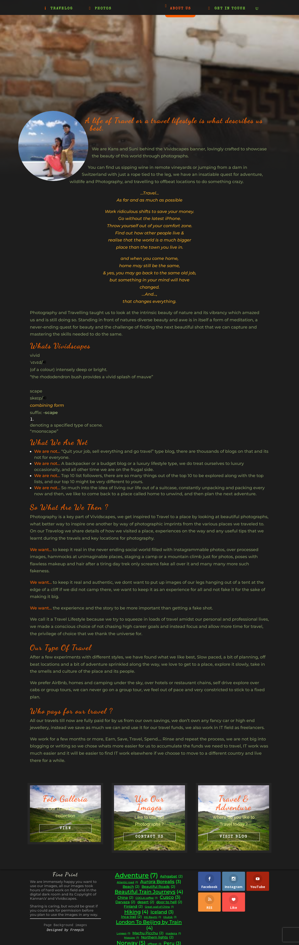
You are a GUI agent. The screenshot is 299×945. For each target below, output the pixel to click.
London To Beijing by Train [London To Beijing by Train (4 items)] (149, 925)
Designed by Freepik (65, 930)
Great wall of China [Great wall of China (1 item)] (159, 907)
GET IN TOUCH (230, 8)
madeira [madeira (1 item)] (173, 933)
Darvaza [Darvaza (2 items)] (125, 902)
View (65, 828)
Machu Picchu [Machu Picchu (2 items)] (148, 933)
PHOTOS (103, 8)
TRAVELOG (61, 8)
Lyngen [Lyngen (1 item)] (123, 933)
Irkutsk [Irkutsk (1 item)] (170, 917)
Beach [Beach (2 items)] (131, 887)
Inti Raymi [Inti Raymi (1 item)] (152, 917)
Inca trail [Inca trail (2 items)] (131, 917)
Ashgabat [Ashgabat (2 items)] (171, 876)
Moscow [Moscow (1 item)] (131, 937)
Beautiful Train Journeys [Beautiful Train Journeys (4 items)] (149, 892)
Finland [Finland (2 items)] (133, 906)
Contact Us (149, 837)
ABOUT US (180, 8)
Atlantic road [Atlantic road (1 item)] (127, 882)
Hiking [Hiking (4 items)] (136, 912)
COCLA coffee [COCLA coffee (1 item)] (146, 898)
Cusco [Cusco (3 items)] (170, 897)
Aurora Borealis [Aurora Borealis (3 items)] (160, 881)
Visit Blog (234, 837)
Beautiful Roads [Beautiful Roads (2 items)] (158, 887)
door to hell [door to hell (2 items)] (169, 902)
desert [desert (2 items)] (145, 902)
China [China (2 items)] (125, 897)
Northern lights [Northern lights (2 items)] (157, 937)
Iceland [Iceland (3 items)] (162, 912)
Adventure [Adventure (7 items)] (136, 875)
